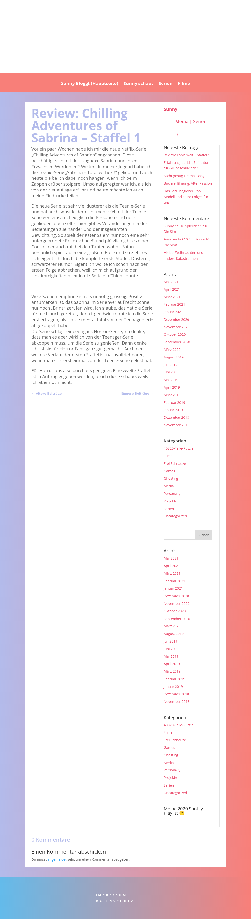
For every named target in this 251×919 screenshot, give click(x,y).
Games (169, 471)
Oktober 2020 (175, 334)
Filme (184, 84)
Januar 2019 (173, 409)
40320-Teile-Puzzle (178, 448)
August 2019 (174, 357)
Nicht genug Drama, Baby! (184, 175)
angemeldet (57, 859)
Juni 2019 (171, 372)
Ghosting (171, 478)
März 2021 (172, 296)
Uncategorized (175, 516)
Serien (166, 84)
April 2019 (172, 387)
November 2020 (176, 327)
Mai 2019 (171, 379)
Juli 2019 (170, 364)
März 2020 (172, 349)
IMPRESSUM (111, 895)
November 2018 (176, 425)
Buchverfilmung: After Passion (188, 183)
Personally (172, 493)
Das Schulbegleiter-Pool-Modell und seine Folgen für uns (186, 197)
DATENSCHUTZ (115, 901)
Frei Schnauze (175, 463)
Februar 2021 (174, 304)
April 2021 (172, 289)
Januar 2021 (173, 312)
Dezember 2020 (176, 319)
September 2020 (177, 342)
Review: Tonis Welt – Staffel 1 (187, 155)
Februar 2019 (174, 402)
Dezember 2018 (176, 417)
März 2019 (172, 395)
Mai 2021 (171, 281)
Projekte (170, 501)
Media (181, 121)
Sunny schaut (138, 84)
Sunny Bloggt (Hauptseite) (89, 84)
